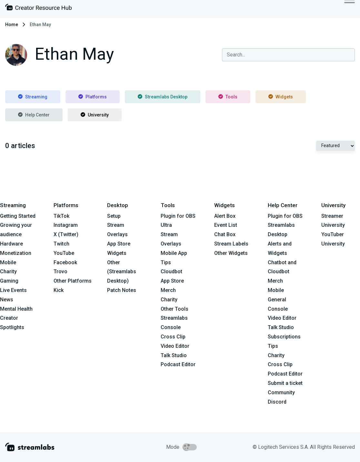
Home (11, 24)
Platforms (92, 96)
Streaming (32, 96)
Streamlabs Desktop (162, 96)
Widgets (280, 96)
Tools (227, 96)
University (95, 114)
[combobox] (288, 54)
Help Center (34, 114)
